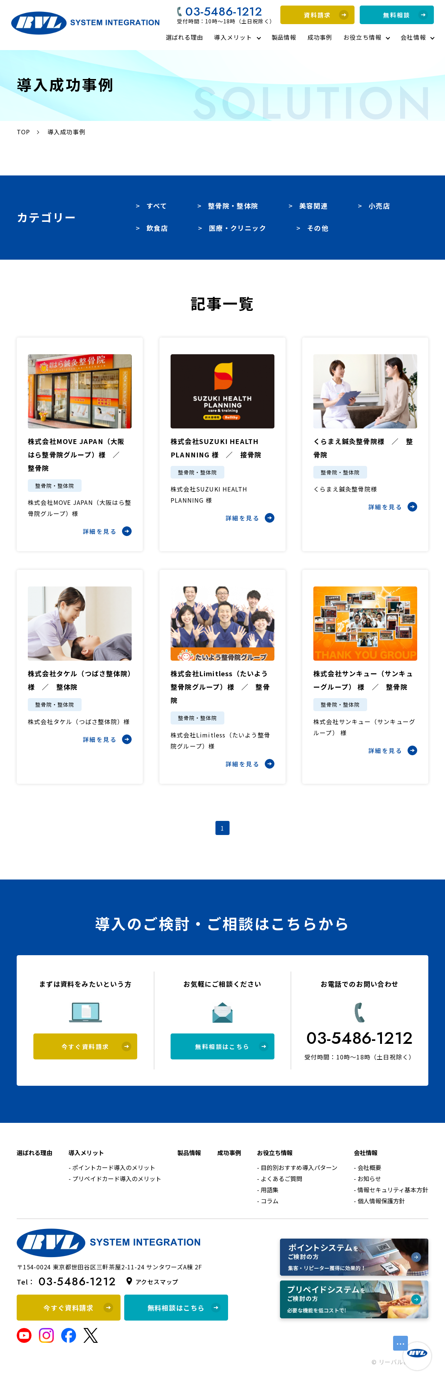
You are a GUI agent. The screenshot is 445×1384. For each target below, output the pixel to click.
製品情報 (283, 37)
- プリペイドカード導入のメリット (115, 1178)
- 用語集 (267, 1189)
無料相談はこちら (231, 1046)
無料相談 (405, 15)
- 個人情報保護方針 (379, 1200)
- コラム (267, 1200)
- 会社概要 (367, 1167)
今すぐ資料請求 (96, 1046)
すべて (156, 205)
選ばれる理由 (184, 37)
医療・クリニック (237, 228)
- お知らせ (367, 1178)
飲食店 (157, 228)
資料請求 (326, 15)
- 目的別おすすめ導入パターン (297, 1167)
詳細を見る (107, 531)
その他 (318, 228)
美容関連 (313, 205)
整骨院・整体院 (233, 205)
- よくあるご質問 (279, 1178)
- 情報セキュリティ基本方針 (391, 1189)
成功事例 (319, 37)
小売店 (379, 205)
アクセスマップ (157, 1281)
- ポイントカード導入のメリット (112, 1167)
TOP (23, 131)
